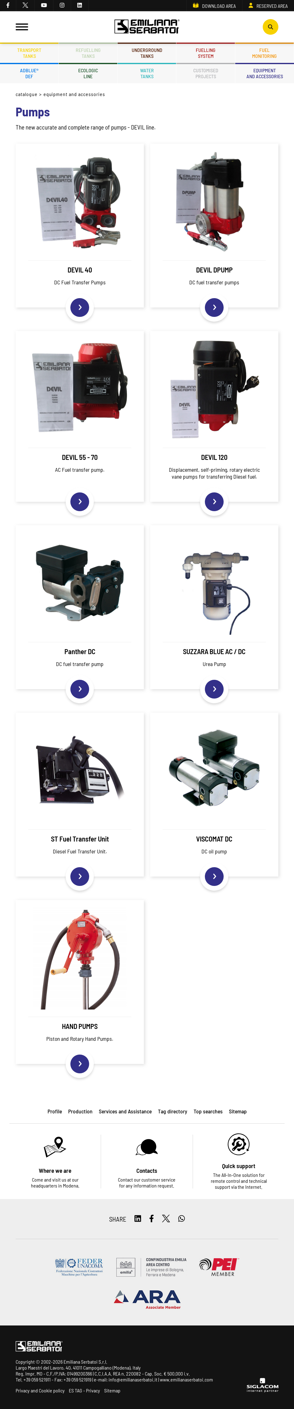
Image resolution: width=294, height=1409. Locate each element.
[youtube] (44, 5)
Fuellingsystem (205, 53)
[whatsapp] (181, 1219)
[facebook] (8, 5)
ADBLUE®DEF (29, 73)
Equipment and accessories (74, 94)
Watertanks (147, 73)
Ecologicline (88, 73)
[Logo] (147, 26)
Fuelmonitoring (264, 53)
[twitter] (25, 5)
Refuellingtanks (88, 53)
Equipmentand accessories (264, 73)
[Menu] (22, 26)
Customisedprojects (205, 73)
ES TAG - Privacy (84, 1390)
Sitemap (112, 1390)
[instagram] (62, 5)
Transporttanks (29, 53)
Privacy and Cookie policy (40, 1390)
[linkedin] (80, 5)
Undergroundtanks (147, 53)
